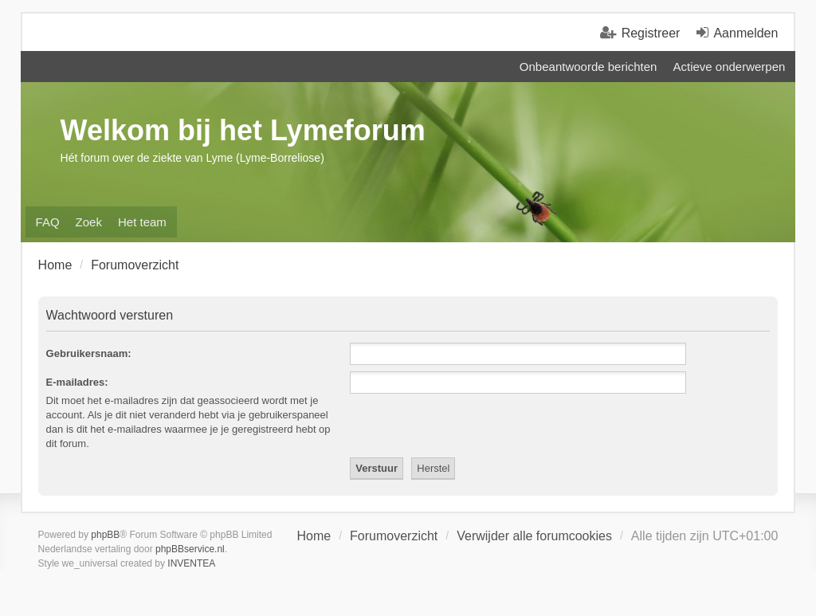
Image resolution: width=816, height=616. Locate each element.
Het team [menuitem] (142, 222)
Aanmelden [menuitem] (745, 33)
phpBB (105, 534)
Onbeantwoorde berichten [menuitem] (588, 66)
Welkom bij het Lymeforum (243, 130)
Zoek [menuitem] (89, 222)
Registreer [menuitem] (651, 33)
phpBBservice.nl (190, 549)
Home (313, 536)
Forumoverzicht (393, 536)
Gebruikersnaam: (88, 353)
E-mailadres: (77, 382)
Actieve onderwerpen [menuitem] (729, 66)
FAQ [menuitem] (48, 222)
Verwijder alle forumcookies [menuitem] (534, 536)
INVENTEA (191, 563)
